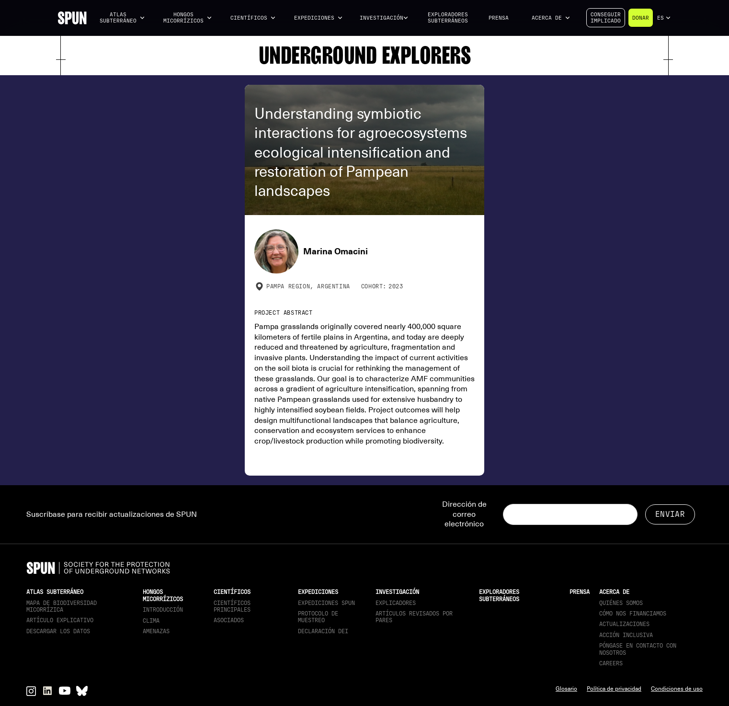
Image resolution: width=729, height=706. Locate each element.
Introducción (163, 609)
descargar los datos (58, 631)
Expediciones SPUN (326, 603)
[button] (122, 18)
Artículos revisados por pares (414, 617)
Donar (640, 18)
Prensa (499, 18)
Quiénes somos (621, 603)
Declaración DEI (323, 631)
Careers (611, 663)
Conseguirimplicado (606, 17)
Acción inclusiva (626, 635)
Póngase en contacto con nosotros (637, 649)
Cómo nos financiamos (632, 613)
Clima (151, 620)
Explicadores (396, 603)
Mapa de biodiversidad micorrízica (61, 606)
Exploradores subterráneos (448, 17)
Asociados (229, 620)
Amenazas (156, 631)
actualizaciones (624, 624)
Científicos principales (232, 606)
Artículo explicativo (59, 620)
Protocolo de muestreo (318, 617)
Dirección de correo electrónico (464, 514)
